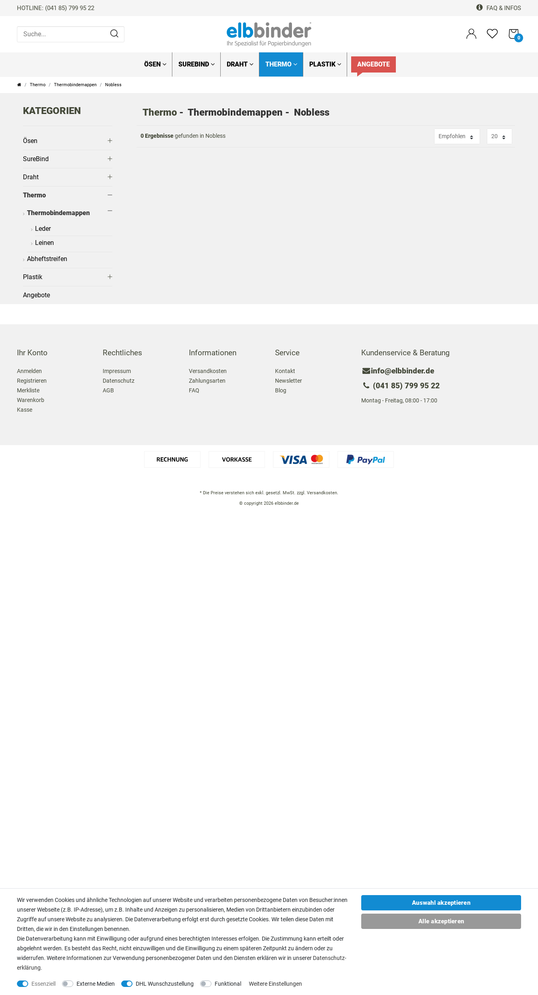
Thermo (281, 64)
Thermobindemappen (75, 84)
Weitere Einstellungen (275, 983)
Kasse (24, 409)
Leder (43, 228)
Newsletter (288, 380)
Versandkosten (208, 371)
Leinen (44, 243)
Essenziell (43, 983)
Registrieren (32, 380)
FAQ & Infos (498, 8)
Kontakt (285, 371)
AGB (108, 390)
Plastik (325, 64)
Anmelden (29, 371)
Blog (280, 390)
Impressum (117, 371)
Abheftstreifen (47, 259)
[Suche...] (70, 34)
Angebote (373, 64)
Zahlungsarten (207, 380)
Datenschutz (118, 380)
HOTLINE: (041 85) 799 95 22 (55, 8)
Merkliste (28, 390)
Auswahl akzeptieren (441, 902)
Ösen (155, 64)
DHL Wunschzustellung (165, 983)
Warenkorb (30, 400)
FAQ (194, 390)
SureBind (196, 64)
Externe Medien (96, 983)
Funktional (228, 983)
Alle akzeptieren (441, 921)
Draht (240, 64)
